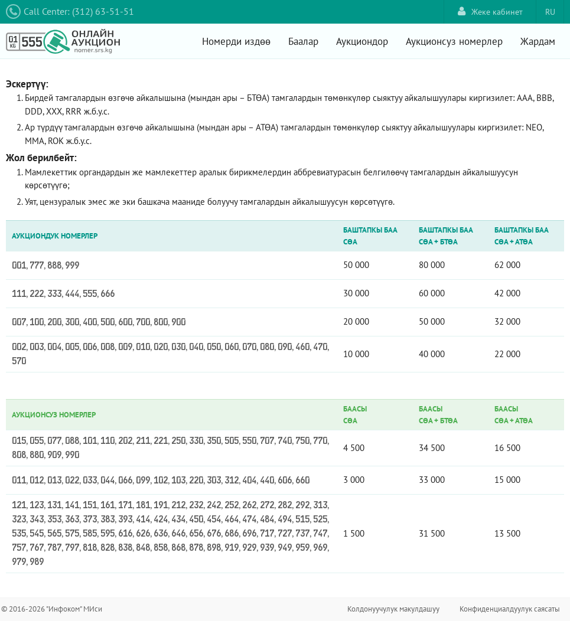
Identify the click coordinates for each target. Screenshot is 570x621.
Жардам (537, 41)
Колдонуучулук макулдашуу (393, 609)
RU (550, 11)
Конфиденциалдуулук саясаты (510, 609)
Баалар (303, 41)
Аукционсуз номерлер (454, 41)
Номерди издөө (236, 41)
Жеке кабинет (490, 11)
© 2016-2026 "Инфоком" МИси (51, 609)
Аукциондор (362, 41)
